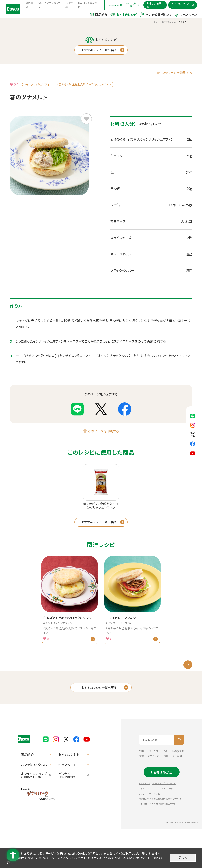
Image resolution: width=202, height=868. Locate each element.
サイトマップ (144, 822)
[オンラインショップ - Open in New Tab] (182, 5)
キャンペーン (188, 14)
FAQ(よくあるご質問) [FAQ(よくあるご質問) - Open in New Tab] (87, 5)
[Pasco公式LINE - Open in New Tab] (192, 415)
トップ (156, 21)
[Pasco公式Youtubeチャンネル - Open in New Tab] (192, 452)
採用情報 (69, 5)
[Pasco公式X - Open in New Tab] (192, 434)
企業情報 (29, 5)
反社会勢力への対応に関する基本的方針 (157, 843)
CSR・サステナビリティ (49, 5)
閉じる (183, 857)
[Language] (115, 5)
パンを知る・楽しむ (158, 14)
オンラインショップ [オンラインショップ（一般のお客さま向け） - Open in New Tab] (34, 814)
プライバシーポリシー (148, 827)
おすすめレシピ (126, 14)
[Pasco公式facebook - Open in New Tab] (192, 443)
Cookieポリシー (167, 827)
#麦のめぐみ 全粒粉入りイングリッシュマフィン (84, 84)
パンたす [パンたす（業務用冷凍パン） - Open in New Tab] (72, 814)
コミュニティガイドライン (150, 832)
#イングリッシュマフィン (38, 84)
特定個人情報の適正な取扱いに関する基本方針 (160, 838)
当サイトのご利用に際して (164, 822)
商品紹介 (101, 14)
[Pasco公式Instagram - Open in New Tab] (192, 424)
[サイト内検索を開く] (133, 5)
